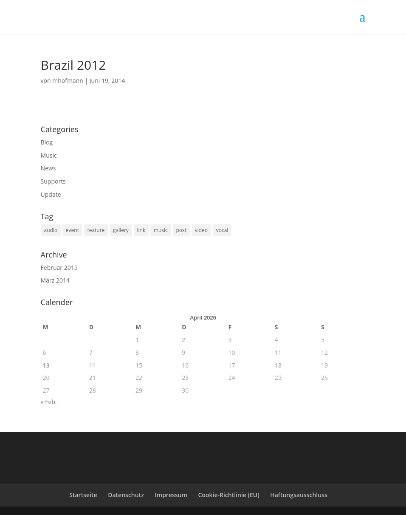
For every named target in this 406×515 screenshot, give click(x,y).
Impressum (171, 495)
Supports (53, 181)
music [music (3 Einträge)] (161, 230)
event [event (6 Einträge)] (72, 230)
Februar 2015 (59, 267)
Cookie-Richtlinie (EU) (228, 495)
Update (51, 194)
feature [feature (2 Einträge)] (96, 230)
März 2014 (55, 280)
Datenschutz (126, 495)
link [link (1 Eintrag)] (141, 230)
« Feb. (49, 402)
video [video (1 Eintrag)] (201, 230)
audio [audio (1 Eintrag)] (51, 230)
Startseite (83, 495)
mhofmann (67, 80)
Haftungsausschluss (298, 495)
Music (49, 155)
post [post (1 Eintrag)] (181, 230)
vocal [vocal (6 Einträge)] (222, 230)
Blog (47, 142)
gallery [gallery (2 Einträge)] (121, 230)
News (48, 168)
